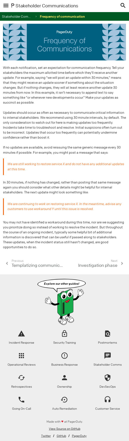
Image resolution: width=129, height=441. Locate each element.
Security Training (64, 343)
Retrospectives (21, 387)
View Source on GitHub (64, 429)
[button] (122, 6)
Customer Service (107, 409)
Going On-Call (21, 409)
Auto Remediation (64, 409)
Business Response (64, 365)
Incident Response (21, 343)
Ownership (64, 387)
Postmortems (107, 343)
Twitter (46, 436)
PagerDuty (79, 436)
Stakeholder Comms (107, 365)
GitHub (61, 436)
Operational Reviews (22, 365)
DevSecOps (107, 387)
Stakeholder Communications (24, 16)
